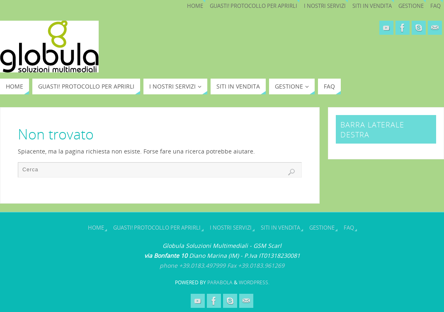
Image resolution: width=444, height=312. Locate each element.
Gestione (411, 6)
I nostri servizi (325, 6)
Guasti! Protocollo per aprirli (253, 6)
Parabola (220, 282)
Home (195, 6)
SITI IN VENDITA (372, 6)
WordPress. (254, 282)
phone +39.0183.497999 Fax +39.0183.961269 (222, 265)
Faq (435, 6)
